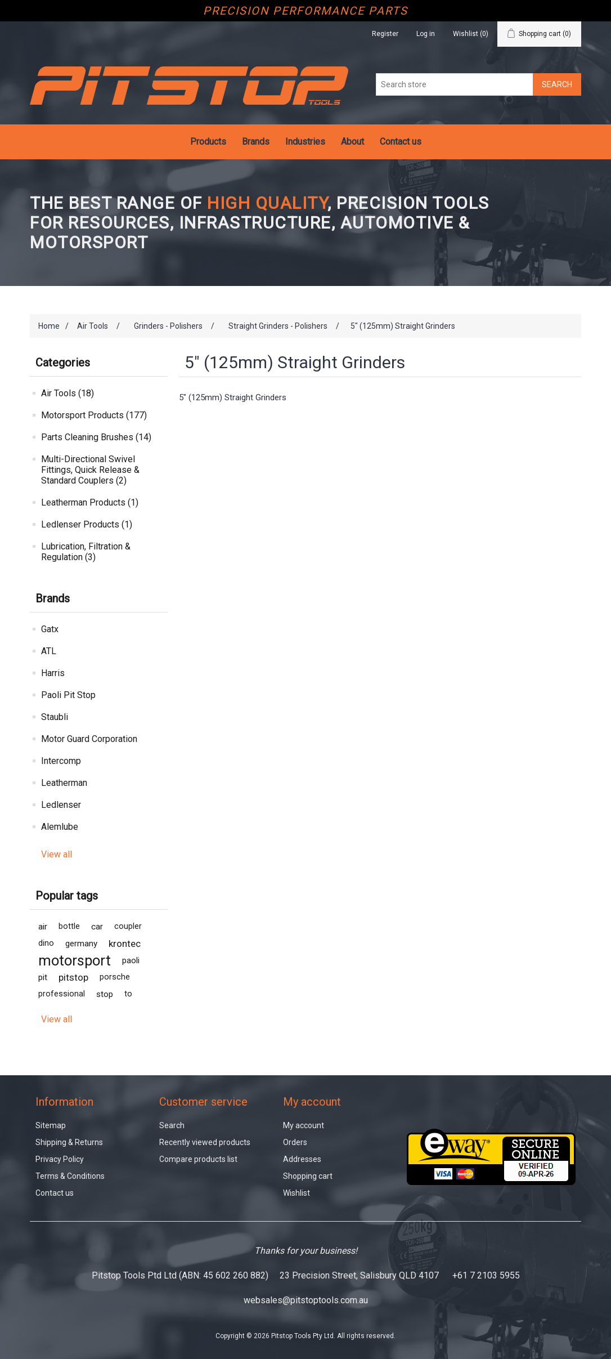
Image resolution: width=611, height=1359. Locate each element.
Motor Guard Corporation (89, 739)
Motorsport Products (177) (94, 415)
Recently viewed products (204, 1142)
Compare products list (198, 1159)
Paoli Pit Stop (68, 695)
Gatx (50, 629)
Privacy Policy (59, 1159)
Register (385, 34)
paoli (131, 960)
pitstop (73, 977)
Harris (53, 673)
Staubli (54, 717)
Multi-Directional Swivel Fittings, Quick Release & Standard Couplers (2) (90, 470)
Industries (305, 141)
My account (303, 1125)
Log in (425, 34)
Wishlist (296, 1192)
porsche (115, 977)
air (42, 927)
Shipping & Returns (69, 1142)
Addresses (302, 1159)
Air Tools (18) (67, 393)
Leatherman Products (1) (89, 502)
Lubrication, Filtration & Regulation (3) (86, 551)
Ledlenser (61, 804)
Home (49, 325)
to (128, 994)
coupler (128, 926)
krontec (125, 943)
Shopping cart (308, 1176)
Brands (255, 141)
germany (81, 943)
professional (61, 994)
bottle (69, 926)
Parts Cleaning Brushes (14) (96, 437)
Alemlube (59, 826)
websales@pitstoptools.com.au (306, 1300)
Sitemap (50, 1125)
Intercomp (61, 761)
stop (104, 994)
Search (172, 1125)
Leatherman (64, 782)
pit (42, 977)
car (97, 927)
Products (208, 141)
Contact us (400, 141)
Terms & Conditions (70, 1176)
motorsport (74, 960)
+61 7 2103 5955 (486, 1275)
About (352, 141)
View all (56, 854)
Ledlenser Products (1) (86, 524)
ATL (48, 651)
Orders (295, 1142)
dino (46, 943)
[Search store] (454, 84)
